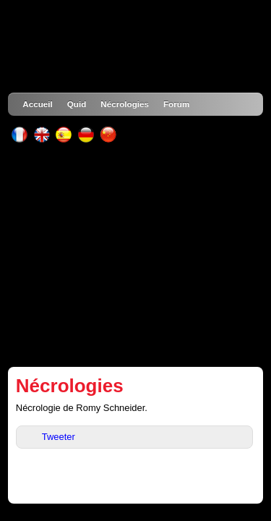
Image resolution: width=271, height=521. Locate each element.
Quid (77, 104)
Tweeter (58, 436)
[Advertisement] (135, 254)
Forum (176, 104)
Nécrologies (124, 104)
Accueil (37, 104)
